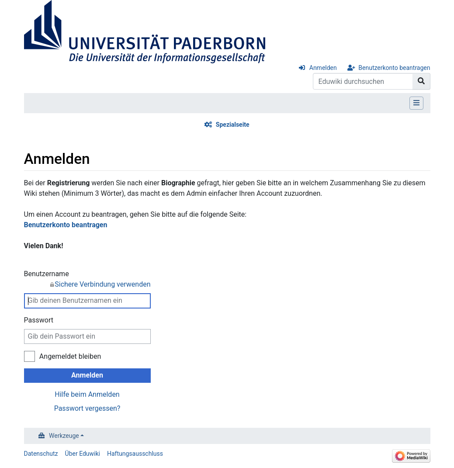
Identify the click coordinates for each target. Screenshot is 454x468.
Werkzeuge (64, 435)
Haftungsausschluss (135, 453)
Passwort (38, 320)
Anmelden (323, 67)
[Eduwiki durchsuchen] (363, 81)
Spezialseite (233, 124)
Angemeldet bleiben (70, 356)
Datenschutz (41, 453)
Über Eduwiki (82, 453)
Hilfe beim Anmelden (87, 394)
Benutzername (87, 280)
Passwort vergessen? (87, 408)
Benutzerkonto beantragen (394, 67)
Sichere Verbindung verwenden (102, 284)
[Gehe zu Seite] (421, 81)
